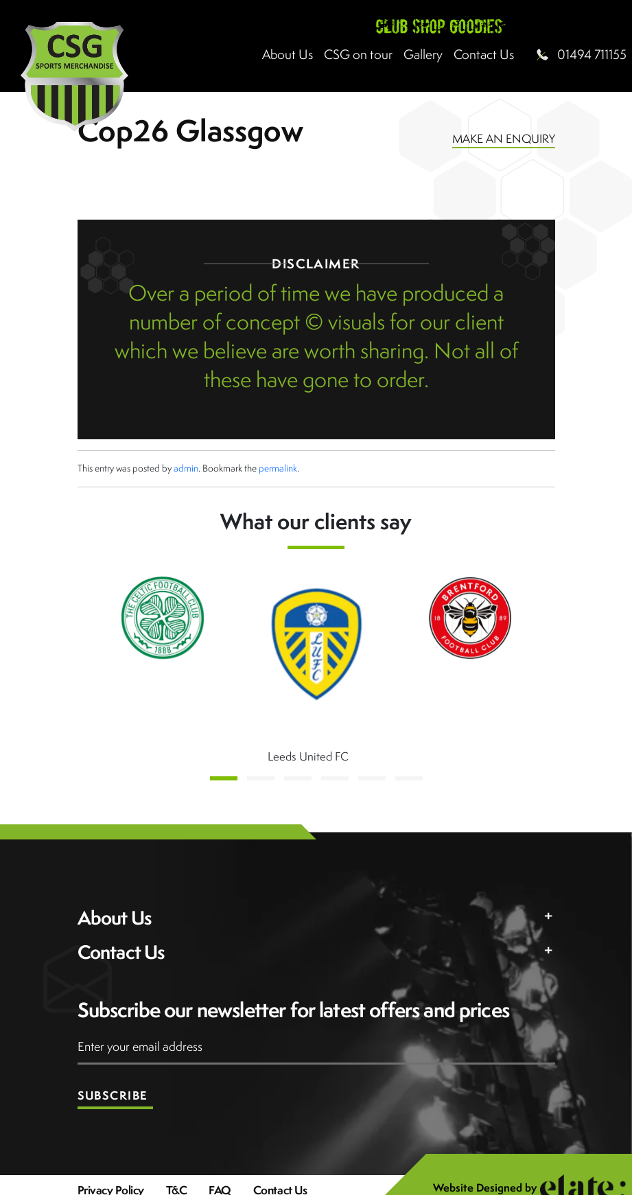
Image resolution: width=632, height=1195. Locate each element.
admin (186, 468)
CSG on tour (358, 54)
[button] (223, 778)
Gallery (423, 54)
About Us (287, 54)
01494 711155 (592, 54)
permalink (278, 468)
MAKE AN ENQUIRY (503, 138)
